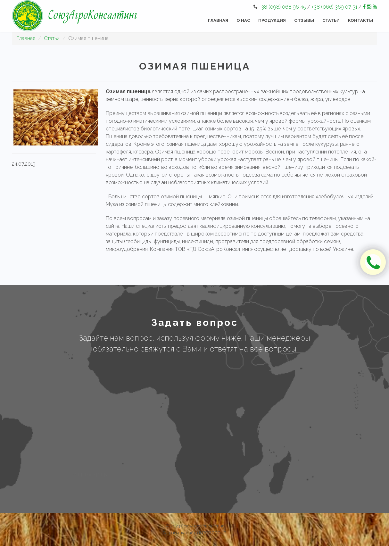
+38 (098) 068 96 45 (282, 7)
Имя (73, 370)
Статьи (331, 20)
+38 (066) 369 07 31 (334, 7)
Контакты (360, 20)
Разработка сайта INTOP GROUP (194, 532)
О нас (243, 20)
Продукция (272, 20)
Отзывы (304, 20)
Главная (218, 20)
